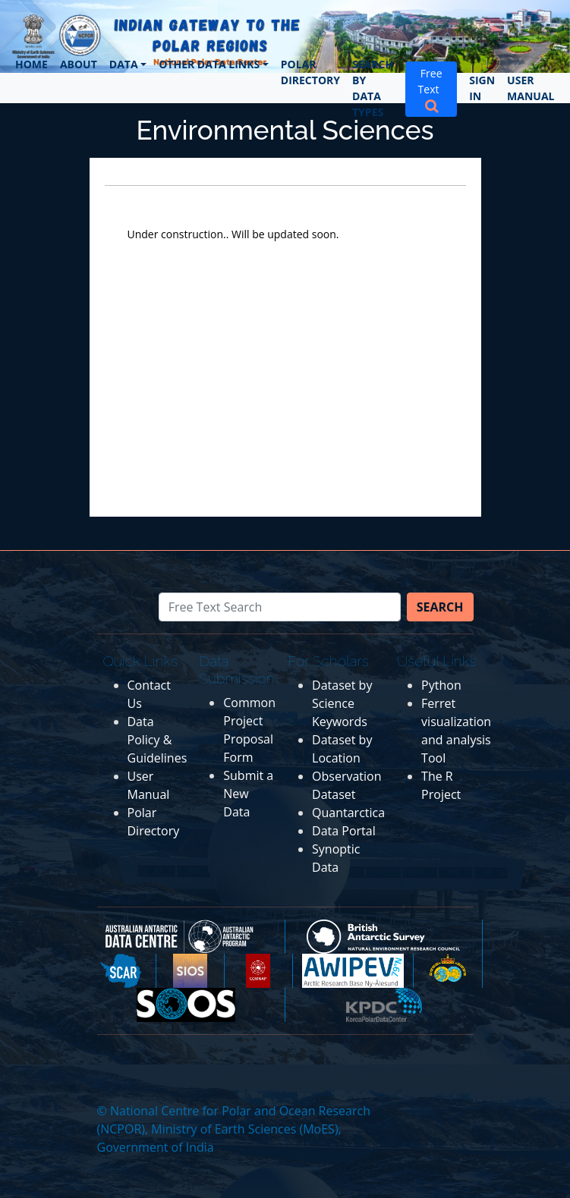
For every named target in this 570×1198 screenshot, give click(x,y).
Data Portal (344, 830)
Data (123, 64)
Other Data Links (209, 64)
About (78, 64)
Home (31, 64)
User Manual (530, 88)
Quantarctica (348, 812)
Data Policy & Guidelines (157, 739)
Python (441, 685)
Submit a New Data (248, 793)
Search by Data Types (372, 88)
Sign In (482, 88)
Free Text (431, 89)
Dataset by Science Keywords (342, 703)
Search (440, 607)
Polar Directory (310, 72)
